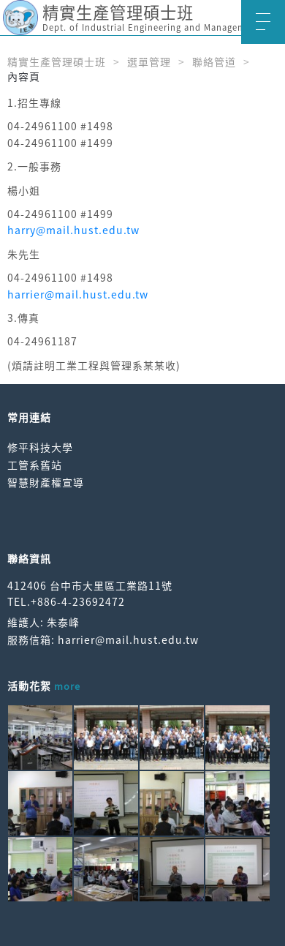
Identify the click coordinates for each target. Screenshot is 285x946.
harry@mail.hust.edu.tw (73, 229)
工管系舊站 (34, 464)
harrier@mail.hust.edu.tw (77, 294)
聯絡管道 (214, 61)
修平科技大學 (40, 447)
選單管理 (149, 61)
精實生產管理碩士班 (56, 61)
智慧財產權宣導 (45, 482)
